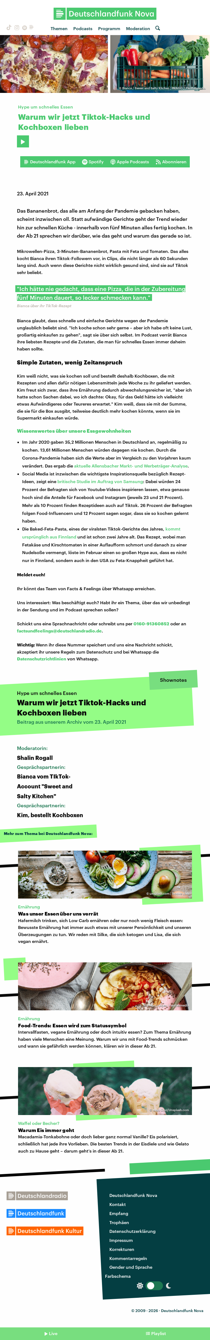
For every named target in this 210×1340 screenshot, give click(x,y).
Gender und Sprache (130, 1267)
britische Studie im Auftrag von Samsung (100, 481)
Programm (109, 28)
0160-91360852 (151, 623)
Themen (59, 28)
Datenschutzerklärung (132, 1231)
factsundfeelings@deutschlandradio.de (59, 630)
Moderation (138, 28)
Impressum (121, 1240)
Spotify (93, 161)
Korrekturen (121, 1249)
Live (53, 1333)
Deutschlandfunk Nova (133, 1195)
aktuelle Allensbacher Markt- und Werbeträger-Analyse (131, 465)
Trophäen (119, 1222)
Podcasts (82, 28)
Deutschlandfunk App (49, 161)
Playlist (158, 1333)
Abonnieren (171, 161)
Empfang (118, 1213)
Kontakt (117, 1204)
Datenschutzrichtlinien (41, 658)
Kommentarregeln (128, 1258)
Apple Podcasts (129, 161)
